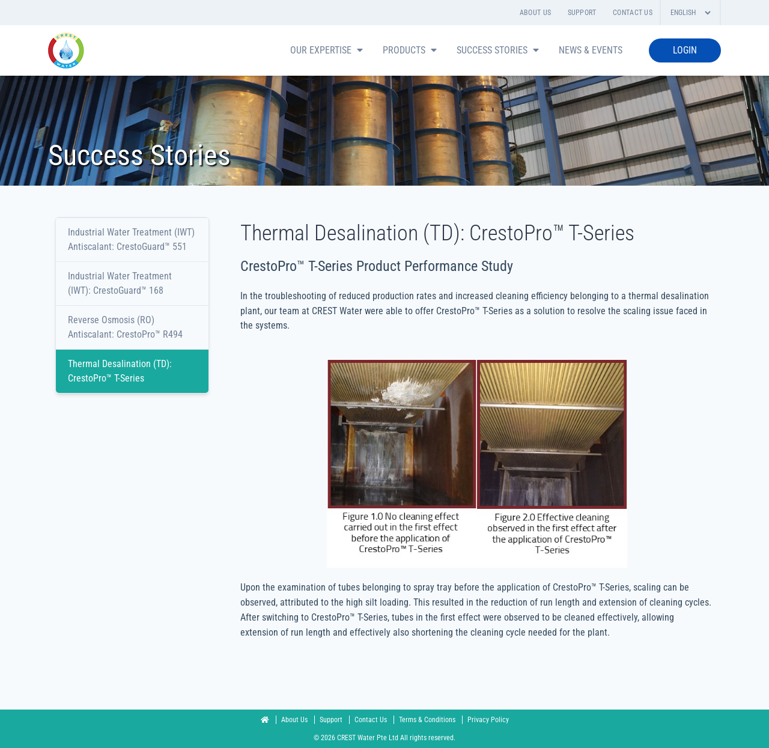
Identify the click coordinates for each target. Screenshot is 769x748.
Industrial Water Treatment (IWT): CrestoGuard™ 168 (120, 283)
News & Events (590, 50)
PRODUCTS (411, 50)
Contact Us (632, 12)
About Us (535, 12)
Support (582, 12)
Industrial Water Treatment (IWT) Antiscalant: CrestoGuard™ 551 (131, 239)
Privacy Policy (488, 720)
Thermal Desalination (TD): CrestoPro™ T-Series (120, 371)
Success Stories (499, 50)
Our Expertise (328, 50)
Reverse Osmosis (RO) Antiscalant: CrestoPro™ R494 (125, 327)
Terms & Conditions (428, 720)
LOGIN (685, 50)
